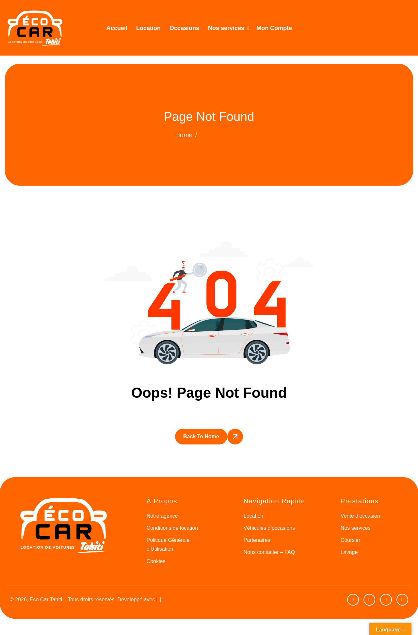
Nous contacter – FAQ (269, 552)
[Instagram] (386, 600)
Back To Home (201, 436)
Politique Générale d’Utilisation (168, 544)
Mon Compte (274, 28)
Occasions (184, 28)
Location (148, 28)
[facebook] (369, 600)
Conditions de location (172, 528)
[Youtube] (353, 600)
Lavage (349, 552)
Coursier (350, 540)
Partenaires (257, 540)
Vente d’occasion (360, 516)
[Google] (402, 600)
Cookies (156, 561)
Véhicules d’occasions (269, 528)
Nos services (228, 28)
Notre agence (162, 516)
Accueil (116, 28)
